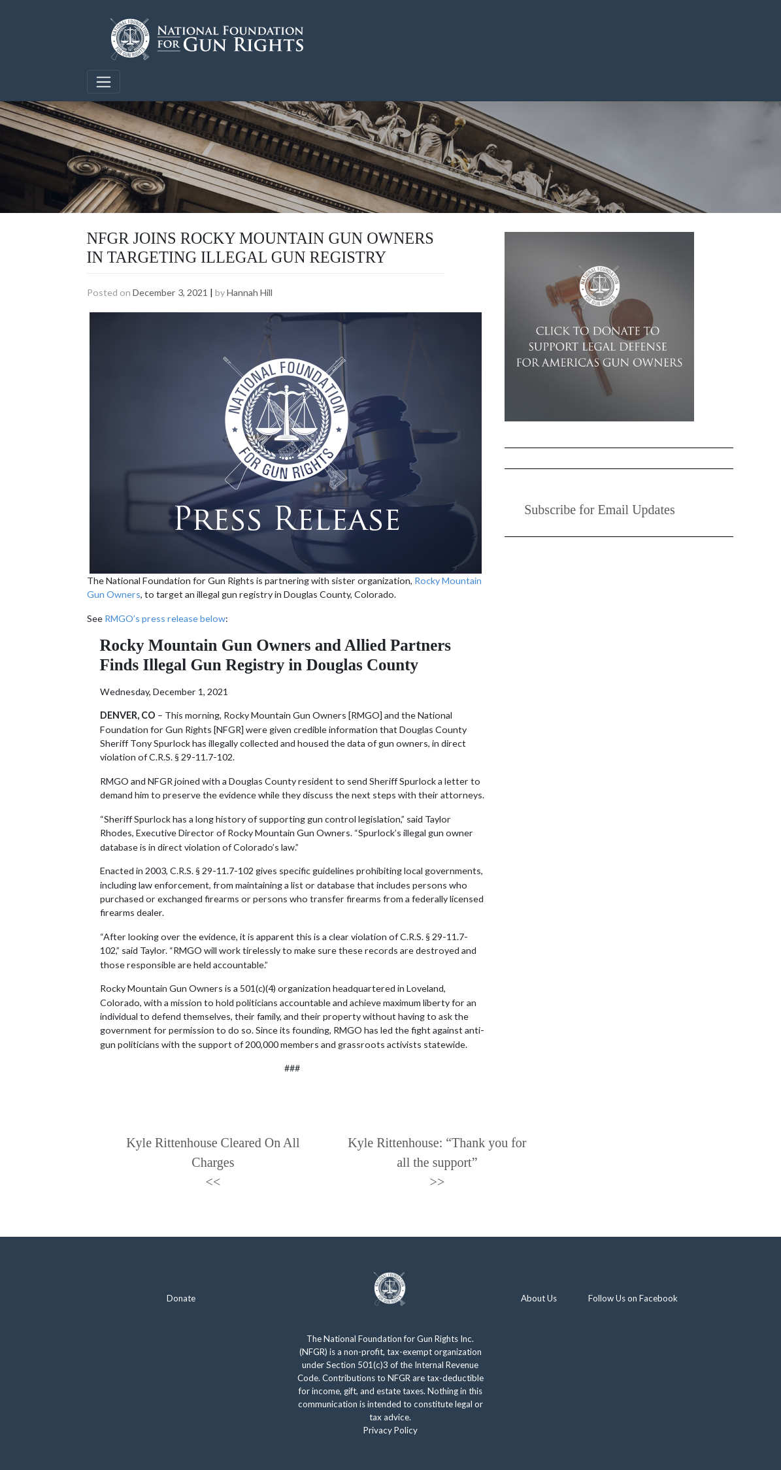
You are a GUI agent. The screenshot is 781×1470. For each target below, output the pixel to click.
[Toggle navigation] (104, 81)
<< (213, 1182)
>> (437, 1182)
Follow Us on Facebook (633, 1298)
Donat (179, 1298)
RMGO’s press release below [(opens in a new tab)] (165, 618)
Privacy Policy (390, 1430)
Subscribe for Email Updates (599, 509)
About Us (539, 1298)
